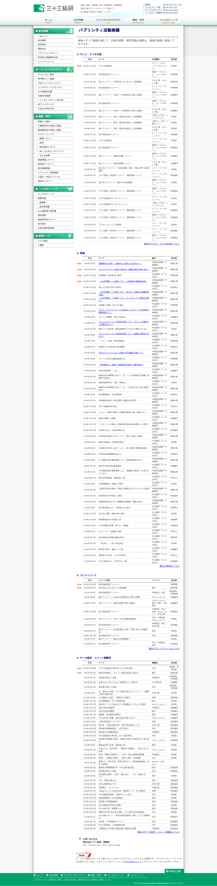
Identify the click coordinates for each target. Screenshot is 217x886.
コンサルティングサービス (50, 87)
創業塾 (43, 202)
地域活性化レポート (47, 219)
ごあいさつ (43, 36)
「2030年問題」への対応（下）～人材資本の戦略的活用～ (123, 281)
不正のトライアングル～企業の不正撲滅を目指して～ (121, 353)
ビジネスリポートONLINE (52, 100)
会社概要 (42, 40)
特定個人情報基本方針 (48, 57)
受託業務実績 (44, 168)
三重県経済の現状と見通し (50, 126)
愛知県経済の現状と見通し (50, 130)
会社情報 (53, 875)
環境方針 (42, 49)
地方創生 (42, 224)
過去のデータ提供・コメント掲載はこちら (158, 832)
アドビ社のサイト (131, 861)
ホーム (40, 875)
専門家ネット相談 (46, 79)
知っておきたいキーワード (52, 151)
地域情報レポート (46, 160)
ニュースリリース (46, 61)
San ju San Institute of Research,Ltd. (155, 883)
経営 (42, 143)
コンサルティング (46, 194)
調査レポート (46, 138)
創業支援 (42, 198)
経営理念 (42, 44)
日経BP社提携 (44, 96)
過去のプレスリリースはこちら (164, 648)
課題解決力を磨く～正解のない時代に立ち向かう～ (120, 263)
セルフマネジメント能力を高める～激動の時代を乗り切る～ (124, 269)
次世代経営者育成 (46, 228)
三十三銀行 (43, 241)
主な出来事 (45, 155)
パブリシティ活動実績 (48, 172)
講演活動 (42, 215)
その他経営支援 (45, 91)
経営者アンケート (46, 164)
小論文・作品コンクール (49, 177)
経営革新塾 (45, 207)
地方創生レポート (48, 147)
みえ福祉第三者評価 (47, 211)
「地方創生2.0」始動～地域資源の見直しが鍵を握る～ (121, 365)
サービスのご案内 (46, 74)
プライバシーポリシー (48, 53)
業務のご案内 (44, 121)
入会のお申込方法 (46, 108)
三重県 (41, 245)
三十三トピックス (46, 134)
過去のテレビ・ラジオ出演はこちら (162, 244)
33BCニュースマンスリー (49, 83)
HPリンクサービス (46, 104)
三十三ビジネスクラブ (74, 875)
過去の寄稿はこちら (170, 566)
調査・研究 (96, 875)
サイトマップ (136, 875)
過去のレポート (45, 181)
